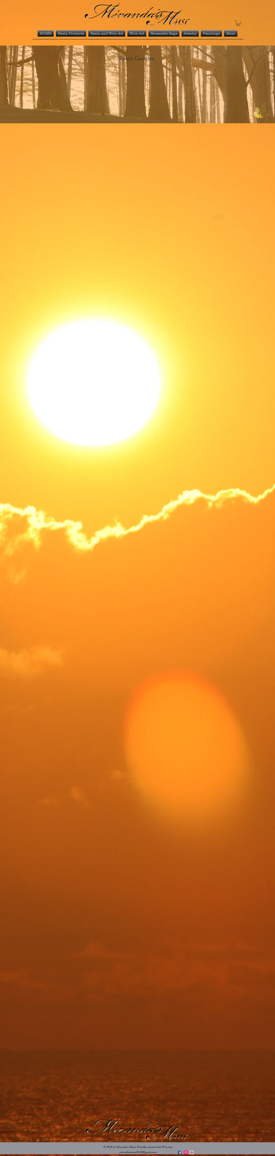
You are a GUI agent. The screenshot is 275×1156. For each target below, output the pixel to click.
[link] (238, 23)
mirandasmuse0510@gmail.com (138, 1152)
